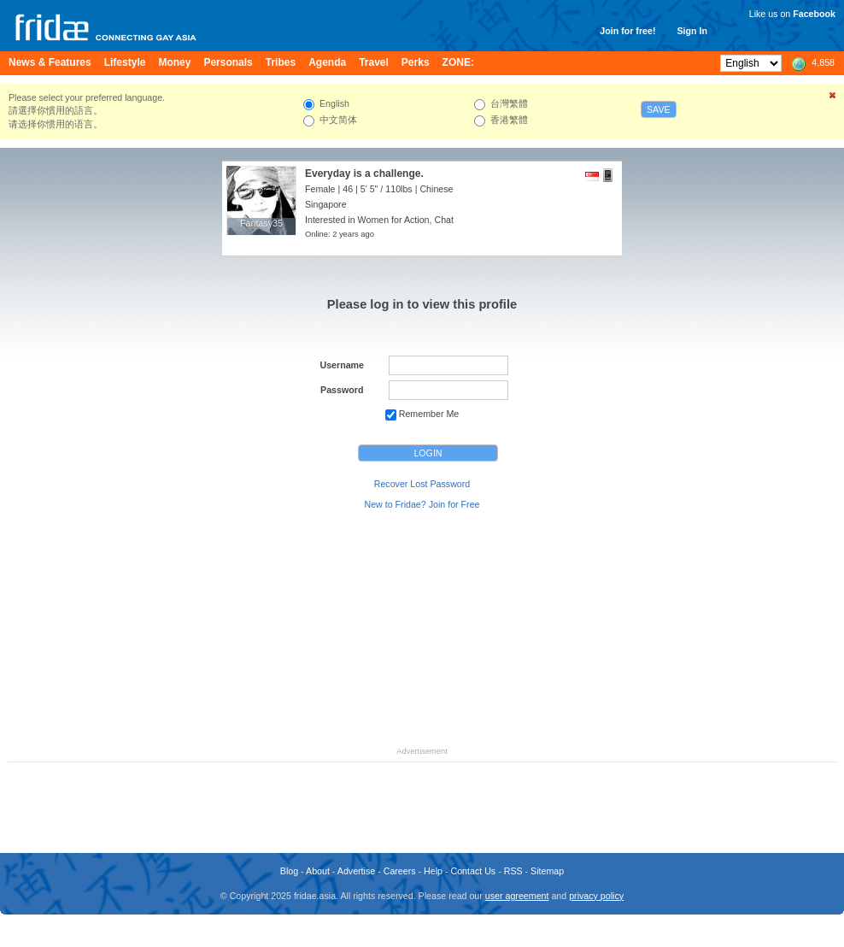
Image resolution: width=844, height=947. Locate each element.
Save (659, 109)
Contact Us (472, 871)
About (318, 871)
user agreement (517, 896)
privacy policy (596, 896)
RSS (513, 871)
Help (433, 871)
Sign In (692, 31)
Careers (400, 871)
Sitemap (547, 871)
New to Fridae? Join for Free (421, 504)
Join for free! (627, 31)
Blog (289, 871)
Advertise (356, 871)
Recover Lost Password (422, 484)
